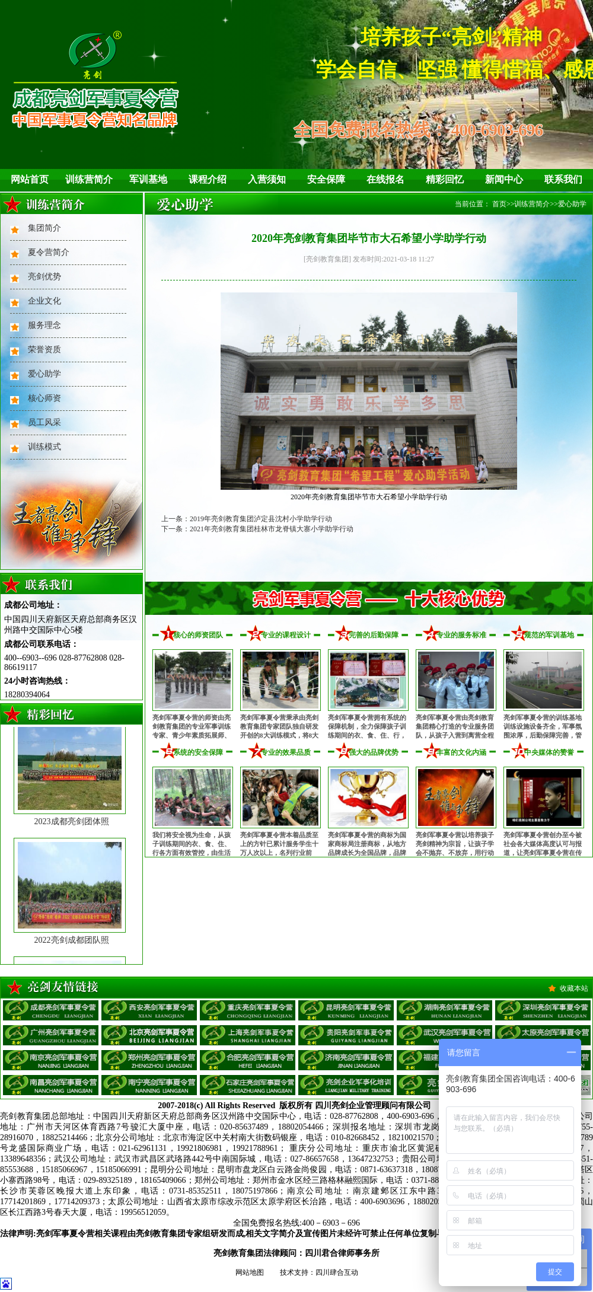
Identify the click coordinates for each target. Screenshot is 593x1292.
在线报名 (385, 179)
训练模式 (44, 446)
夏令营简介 (48, 252)
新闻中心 (504, 179)
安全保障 (326, 179)
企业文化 (44, 300)
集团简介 (44, 228)
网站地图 (249, 1272)
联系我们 (563, 179)
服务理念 (44, 325)
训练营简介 (89, 179)
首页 (499, 204)
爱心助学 (44, 373)
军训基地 (148, 179)
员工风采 (44, 422)
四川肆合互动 (336, 1272)
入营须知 (267, 179)
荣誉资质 (44, 349)
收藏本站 (574, 988)
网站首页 (30, 179)
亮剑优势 (44, 276)
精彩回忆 (445, 179)
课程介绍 (208, 179)
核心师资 (44, 398)
